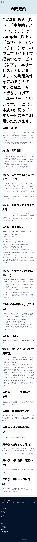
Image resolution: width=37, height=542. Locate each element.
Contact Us (3, 516)
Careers (2, 515)
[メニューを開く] (35, 2)
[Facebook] (2, 532)
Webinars (3, 526)
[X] (5, 532)
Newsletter (3, 524)
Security (2, 511)
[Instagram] (7, 532)
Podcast (2, 522)
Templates (3, 523)
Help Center (3, 527)
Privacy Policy (3, 512)
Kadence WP (25, 539)
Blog (2, 520)
